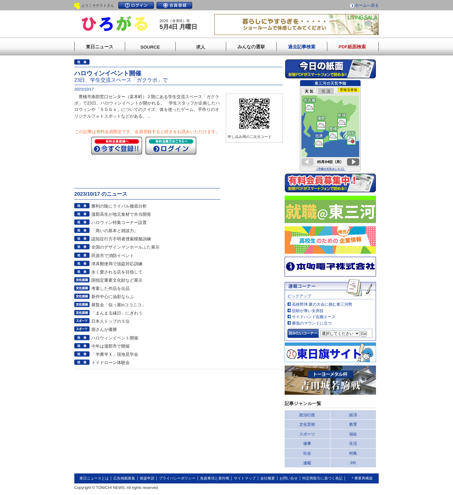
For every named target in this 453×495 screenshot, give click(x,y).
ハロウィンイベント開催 (114, 337)
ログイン (136, 5)
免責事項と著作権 (214, 478)
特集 (353, 453)
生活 (353, 443)
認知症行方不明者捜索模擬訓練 (121, 238)
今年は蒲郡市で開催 (110, 346)
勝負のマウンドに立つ (312, 323)
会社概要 (267, 478)
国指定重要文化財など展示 (116, 280)
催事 (307, 443)
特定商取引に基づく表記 (322, 478)
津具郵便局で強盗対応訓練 (116, 263)
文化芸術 (307, 424)
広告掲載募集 (124, 478)
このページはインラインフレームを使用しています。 (330, 126)
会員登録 (174, 5)
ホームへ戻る (367, 5)
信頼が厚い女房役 (308, 310)
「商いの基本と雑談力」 (114, 230)
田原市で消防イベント (112, 255)
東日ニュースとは (94, 478)
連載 (307, 463)
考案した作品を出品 (110, 288)
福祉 (353, 434)
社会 (307, 453)
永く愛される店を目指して (116, 272)
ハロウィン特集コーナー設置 (119, 222)
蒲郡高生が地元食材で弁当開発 (121, 214)
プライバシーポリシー (177, 478)
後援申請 (147, 478)
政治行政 (307, 415)
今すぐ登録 (116, 145)
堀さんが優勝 (104, 329)
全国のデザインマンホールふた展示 (125, 247)
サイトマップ (245, 478)
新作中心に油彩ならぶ (112, 296)
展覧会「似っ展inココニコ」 (118, 304)
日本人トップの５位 (110, 321)
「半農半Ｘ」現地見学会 (114, 354)
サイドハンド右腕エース (313, 317)
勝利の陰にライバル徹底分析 (119, 206)
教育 (353, 424)
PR (353, 463)
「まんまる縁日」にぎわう (116, 313)
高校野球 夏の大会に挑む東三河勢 (322, 304)
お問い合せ (288, 478)
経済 (353, 415)
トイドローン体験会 (110, 362)
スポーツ (307, 434)
